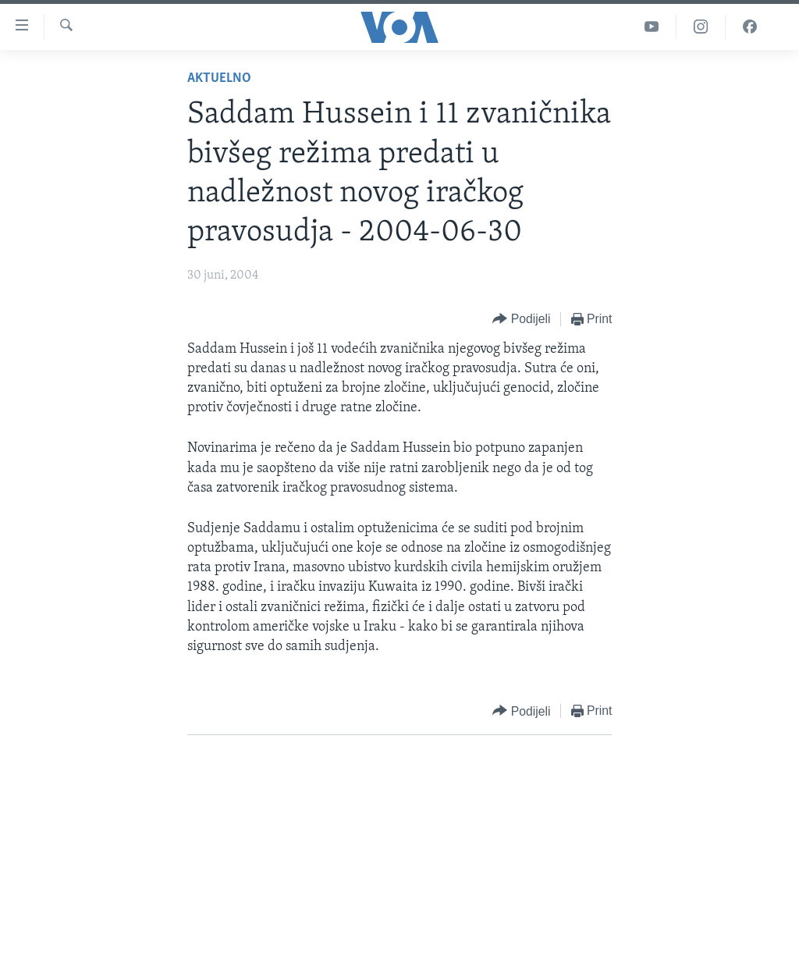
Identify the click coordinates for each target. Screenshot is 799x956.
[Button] (521, 319)
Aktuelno (219, 78)
